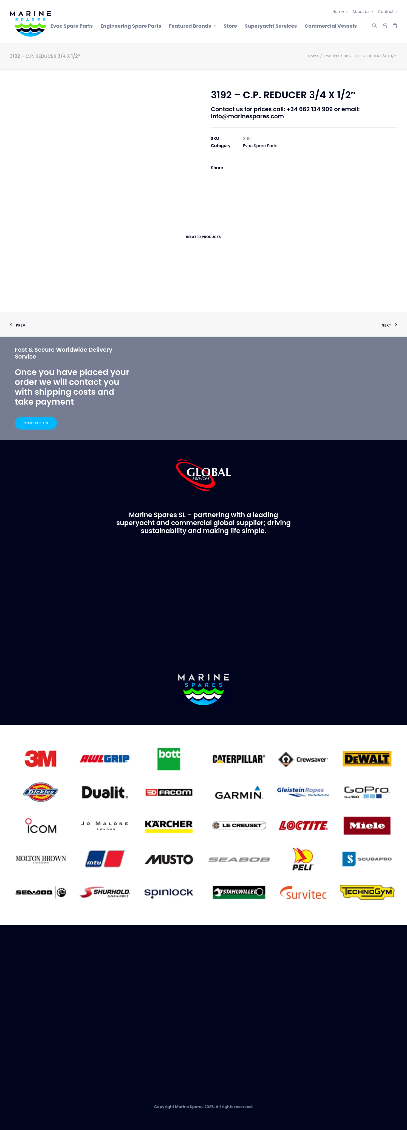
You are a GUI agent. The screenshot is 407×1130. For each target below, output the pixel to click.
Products (331, 56)
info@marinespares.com (247, 116)
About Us (362, 11)
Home (339, 11)
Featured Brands (192, 25)
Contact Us (36, 423)
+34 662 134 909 (310, 109)
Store (230, 25)
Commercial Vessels (331, 25)
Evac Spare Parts (71, 25)
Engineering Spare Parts (130, 25)
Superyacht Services (271, 25)
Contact (387, 11)
